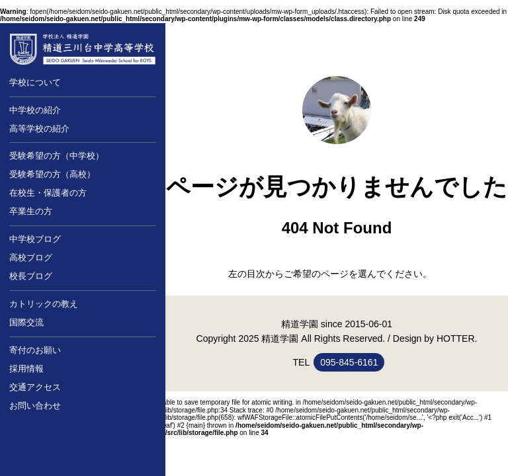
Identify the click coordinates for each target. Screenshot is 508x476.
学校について (35, 82)
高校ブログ (30, 257)
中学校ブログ (35, 239)
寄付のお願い (35, 350)
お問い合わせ (35, 406)
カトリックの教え (43, 304)
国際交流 (26, 322)
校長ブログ (30, 276)
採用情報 (26, 369)
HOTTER (456, 338)
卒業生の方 (30, 211)
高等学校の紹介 (39, 129)
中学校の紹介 (35, 110)
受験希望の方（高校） (52, 174)
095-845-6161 (349, 362)
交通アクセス (35, 387)
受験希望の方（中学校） (56, 156)
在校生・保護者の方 (48, 193)
